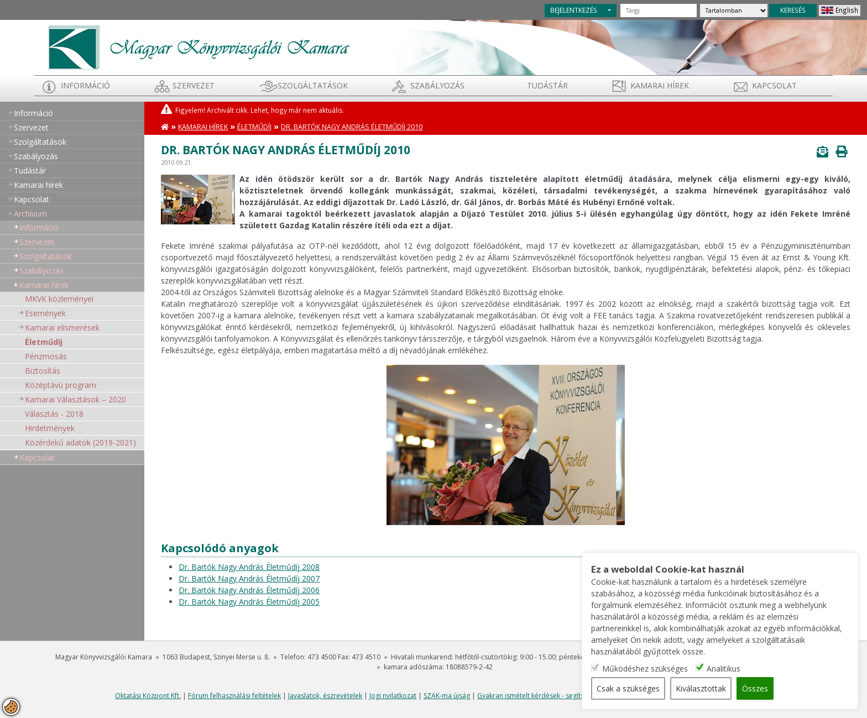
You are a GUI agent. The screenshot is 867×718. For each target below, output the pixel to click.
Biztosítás (42, 370)
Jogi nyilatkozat (392, 695)
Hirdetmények (50, 428)
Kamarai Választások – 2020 (75, 399)
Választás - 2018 (54, 413)
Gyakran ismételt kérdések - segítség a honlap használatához (572, 695)
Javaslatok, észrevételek (325, 695)
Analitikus (723, 668)
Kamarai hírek (659, 85)
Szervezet (194, 85)
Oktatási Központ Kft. (148, 695)
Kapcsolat (774, 85)
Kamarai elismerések (62, 327)
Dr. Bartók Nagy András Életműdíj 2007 (249, 578)
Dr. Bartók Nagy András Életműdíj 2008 (249, 567)
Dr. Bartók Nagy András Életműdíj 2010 (351, 127)
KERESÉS (793, 10)
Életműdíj (43, 342)
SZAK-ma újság (447, 695)
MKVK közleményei (59, 299)
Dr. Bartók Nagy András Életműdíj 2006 (249, 590)
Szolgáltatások (313, 85)
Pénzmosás (46, 356)
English (846, 10)
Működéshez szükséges (645, 668)
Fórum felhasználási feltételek (234, 695)
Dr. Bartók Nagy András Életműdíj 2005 (249, 601)
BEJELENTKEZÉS (573, 10)
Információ (85, 85)
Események (45, 313)
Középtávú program (60, 385)
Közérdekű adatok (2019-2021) (80, 442)
